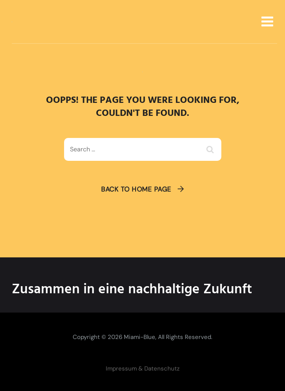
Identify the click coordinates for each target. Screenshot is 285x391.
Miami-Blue (139, 337)
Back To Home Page (136, 189)
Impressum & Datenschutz (143, 368)
